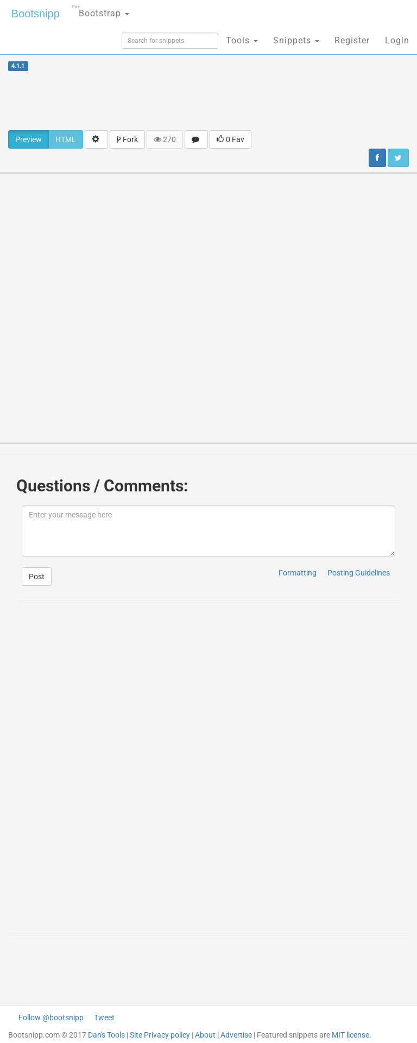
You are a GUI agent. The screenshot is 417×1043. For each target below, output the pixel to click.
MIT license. (351, 1035)
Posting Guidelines (358, 572)
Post (37, 576)
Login (397, 40)
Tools (242, 40)
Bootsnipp (35, 14)
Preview (28, 139)
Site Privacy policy (160, 1035)
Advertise (236, 1035)
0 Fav (230, 139)
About (205, 1035)
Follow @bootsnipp (51, 1017)
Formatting (298, 572)
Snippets (296, 40)
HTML (65, 139)
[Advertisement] (208, 100)
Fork (127, 139)
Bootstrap (100, 10)
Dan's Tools (106, 1035)
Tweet (104, 1017)
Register (352, 40)
